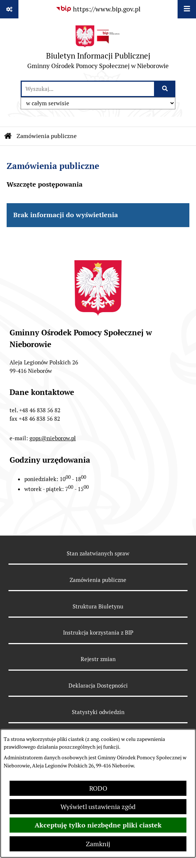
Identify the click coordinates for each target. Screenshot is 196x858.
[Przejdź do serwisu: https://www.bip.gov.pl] (98, 9)
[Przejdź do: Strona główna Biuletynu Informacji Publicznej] (8, 136)
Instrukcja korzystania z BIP (98, 632)
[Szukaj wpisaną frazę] (165, 89)
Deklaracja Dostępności (98, 685)
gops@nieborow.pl (52, 438)
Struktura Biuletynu (98, 606)
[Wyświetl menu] (187, 9)
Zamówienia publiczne (47, 136)
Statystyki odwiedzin (98, 712)
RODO (98, 788)
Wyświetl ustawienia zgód (98, 806)
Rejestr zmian (98, 659)
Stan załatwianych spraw (98, 553)
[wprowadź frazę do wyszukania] (88, 89)
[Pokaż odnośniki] (9, 9)
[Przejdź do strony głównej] (98, 49)
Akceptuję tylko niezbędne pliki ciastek (98, 825)
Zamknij (98, 844)
